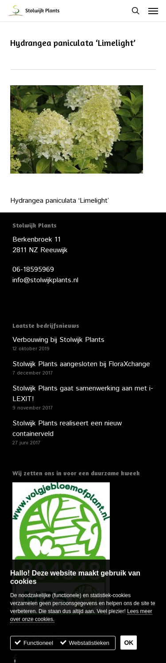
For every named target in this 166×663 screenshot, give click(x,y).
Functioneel (38, 645)
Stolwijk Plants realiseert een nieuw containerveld (67, 428)
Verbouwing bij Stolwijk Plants (58, 340)
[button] (153, 10)
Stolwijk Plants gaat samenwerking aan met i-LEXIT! (82, 393)
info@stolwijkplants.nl (45, 280)
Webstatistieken (89, 645)
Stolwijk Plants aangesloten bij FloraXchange (81, 364)
